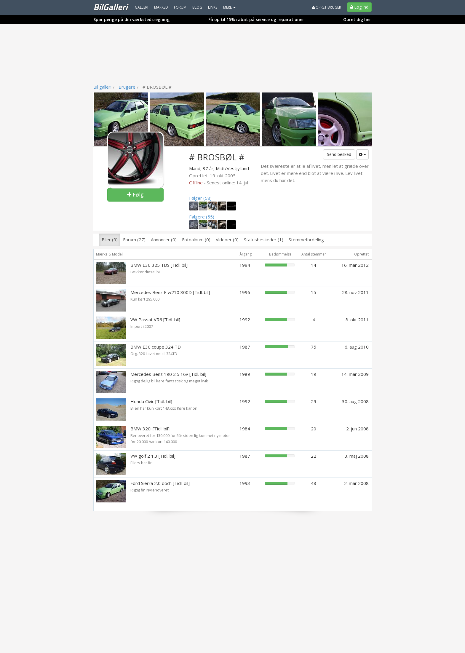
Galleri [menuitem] (141, 7)
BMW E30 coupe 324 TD (155, 347)
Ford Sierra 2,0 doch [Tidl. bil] (160, 483)
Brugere (127, 87)
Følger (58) (200, 198)
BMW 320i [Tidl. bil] (150, 429)
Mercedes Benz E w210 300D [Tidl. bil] (170, 292)
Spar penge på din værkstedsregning (131, 19)
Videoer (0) (227, 239)
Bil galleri (102, 87)
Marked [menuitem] (161, 7)
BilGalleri (110, 6)
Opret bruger (326, 7)
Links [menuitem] (212, 7)
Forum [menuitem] (180, 7)
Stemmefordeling (306, 239)
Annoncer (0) (164, 239)
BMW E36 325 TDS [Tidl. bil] (159, 265)
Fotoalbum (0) (196, 239)
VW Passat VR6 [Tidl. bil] (155, 319)
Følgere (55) (201, 217)
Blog (197, 7)
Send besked (339, 154)
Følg (135, 194)
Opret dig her (357, 19)
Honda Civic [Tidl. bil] (151, 401)
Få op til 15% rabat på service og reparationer (256, 19)
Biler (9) (110, 239)
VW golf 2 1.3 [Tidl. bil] (152, 456)
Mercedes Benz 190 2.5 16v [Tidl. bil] (168, 374)
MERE (229, 7)
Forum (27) (134, 239)
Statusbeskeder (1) (263, 239)
